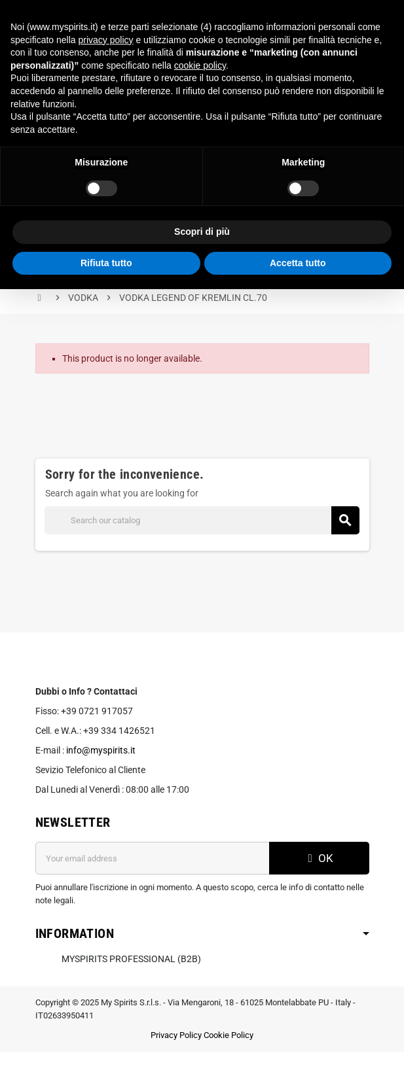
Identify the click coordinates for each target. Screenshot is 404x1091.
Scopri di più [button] (202, 231)
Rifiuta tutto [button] (106, 263)
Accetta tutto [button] (298, 263)
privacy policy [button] (106, 40)
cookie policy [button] (200, 65)
